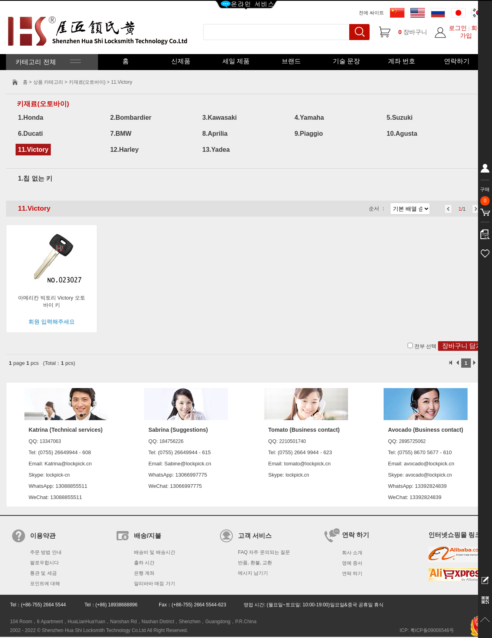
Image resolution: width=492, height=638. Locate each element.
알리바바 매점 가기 (154, 583)
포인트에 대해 (45, 583)
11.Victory (33, 149)
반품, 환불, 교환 (255, 563)
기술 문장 (346, 61)
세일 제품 (236, 61)
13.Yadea (216, 149)
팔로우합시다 (44, 563)
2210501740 (292, 441)
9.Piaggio (308, 133)
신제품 (180, 61)
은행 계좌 (144, 573)
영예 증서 (352, 563)
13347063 (50, 441)
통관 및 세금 (43, 573)
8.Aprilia (215, 133)
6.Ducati (30, 133)
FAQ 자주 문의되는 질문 (264, 552)
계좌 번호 (401, 61)
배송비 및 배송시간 (154, 552)
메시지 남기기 (253, 573)
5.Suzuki (400, 117)
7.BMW (120, 133)
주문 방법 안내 (46, 552)
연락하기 (457, 61)
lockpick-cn (58, 475)
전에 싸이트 (371, 13)
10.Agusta (402, 133)
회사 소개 (352, 552)
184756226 (172, 441)
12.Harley (124, 149)
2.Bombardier (130, 117)
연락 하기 (352, 573)
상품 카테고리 (49, 82)
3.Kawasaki (219, 117)
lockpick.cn (297, 475)
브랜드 (291, 61)
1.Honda (30, 117)
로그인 (458, 27)
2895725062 (412, 441)
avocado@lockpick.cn (428, 475)
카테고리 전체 (47, 61)
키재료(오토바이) (87, 82)
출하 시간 (144, 563)
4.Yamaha (309, 117)
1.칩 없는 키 (35, 178)
